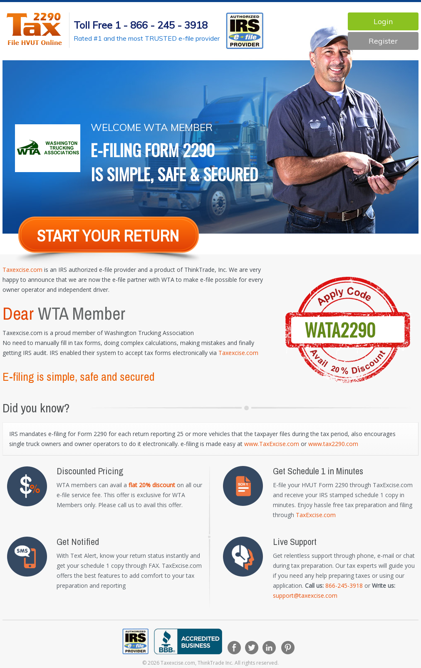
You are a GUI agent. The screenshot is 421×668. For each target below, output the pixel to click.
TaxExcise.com (316, 515)
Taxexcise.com (22, 270)
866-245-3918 (344, 585)
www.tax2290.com (333, 444)
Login (383, 21)
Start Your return (108, 235)
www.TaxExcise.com (271, 444)
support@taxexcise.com (305, 595)
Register (383, 41)
